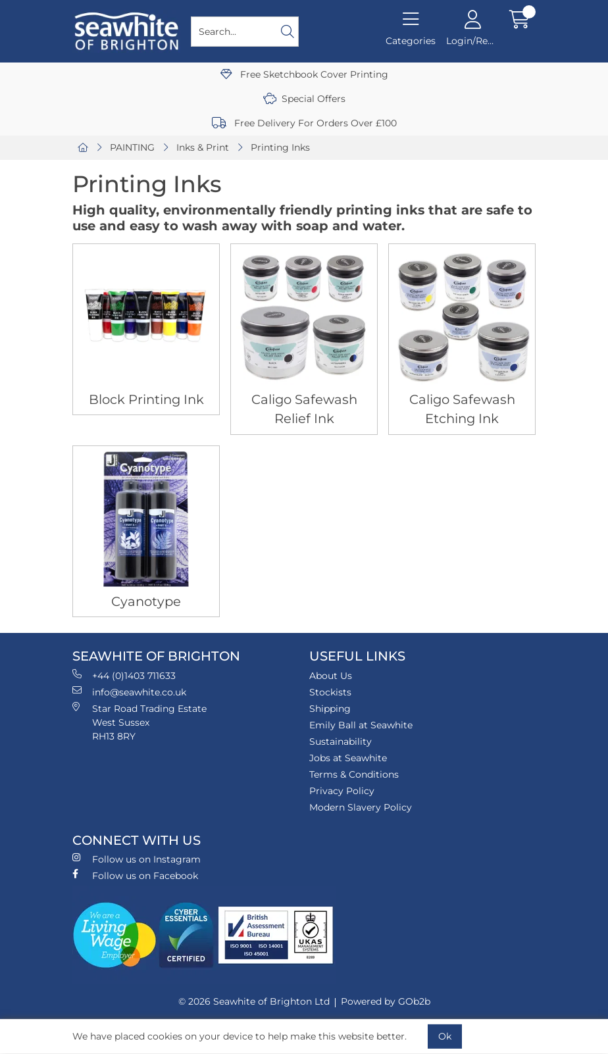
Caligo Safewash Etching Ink (462, 408)
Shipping (330, 709)
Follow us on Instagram (136, 859)
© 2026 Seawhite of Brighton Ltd (254, 1001)
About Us (330, 676)
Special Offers (304, 99)
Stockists (330, 692)
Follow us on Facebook (135, 875)
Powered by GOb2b (385, 1001)
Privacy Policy (341, 791)
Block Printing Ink (146, 399)
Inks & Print (202, 147)
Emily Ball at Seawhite (361, 725)
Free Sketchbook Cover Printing (304, 74)
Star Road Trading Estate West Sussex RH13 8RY (139, 722)
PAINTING (132, 147)
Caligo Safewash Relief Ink (304, 408)
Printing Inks (280, 147)
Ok (444, 1036)
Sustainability (340, 741)
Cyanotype (146, 601)
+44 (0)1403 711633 (124, 675)
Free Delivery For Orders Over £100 (304, 123)
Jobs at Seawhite (348, 758)
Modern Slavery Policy (360, 807)
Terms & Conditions (354, 774)
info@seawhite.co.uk (129, 692)
